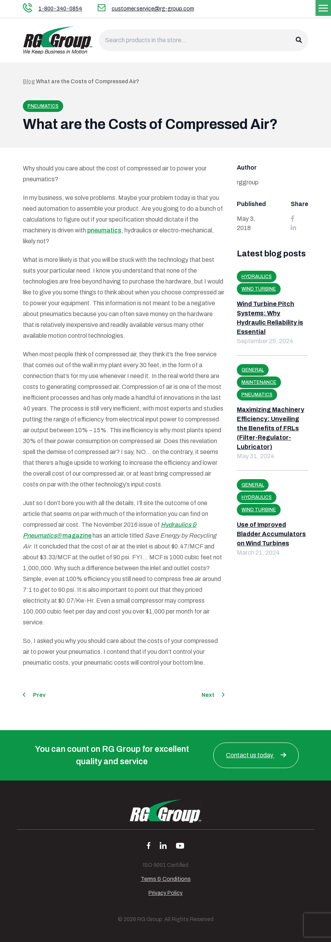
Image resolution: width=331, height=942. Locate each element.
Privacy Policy (165, 893)
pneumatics (104, 230)
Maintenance (258, 382)
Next (213, 695)
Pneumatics (43, 106)
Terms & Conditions (166, 879)
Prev (34, 695)
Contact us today (256, 755)
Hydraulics (256, 276)
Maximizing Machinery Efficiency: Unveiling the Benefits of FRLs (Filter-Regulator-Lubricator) (270, 428)
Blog (29, 81)
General (252, 370)
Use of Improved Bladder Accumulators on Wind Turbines (271, 534)
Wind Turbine (258, 289)
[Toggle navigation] (323, 7)
